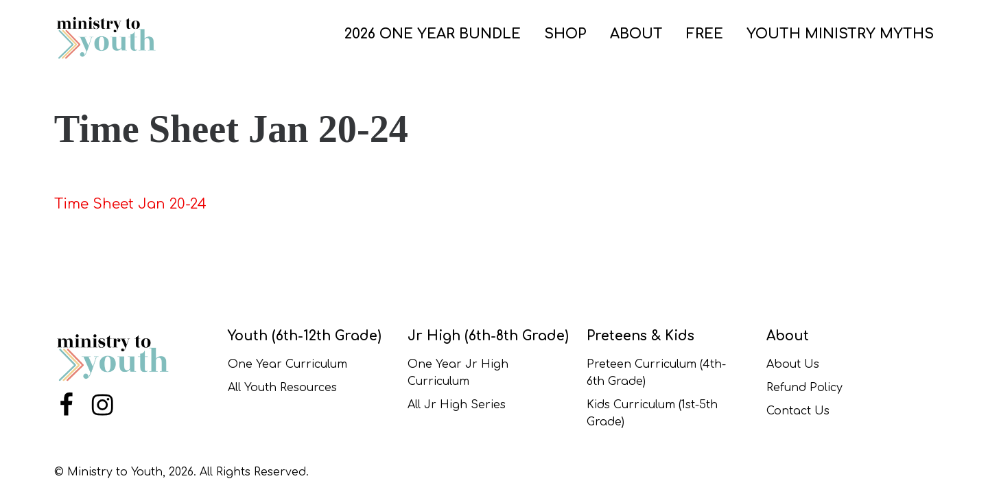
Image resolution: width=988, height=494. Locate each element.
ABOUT (636, 34)
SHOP (565, 34)
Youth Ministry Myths (840, 34)
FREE (704, 34)
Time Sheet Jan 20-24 (130, 204)
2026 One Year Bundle (432, 34)
